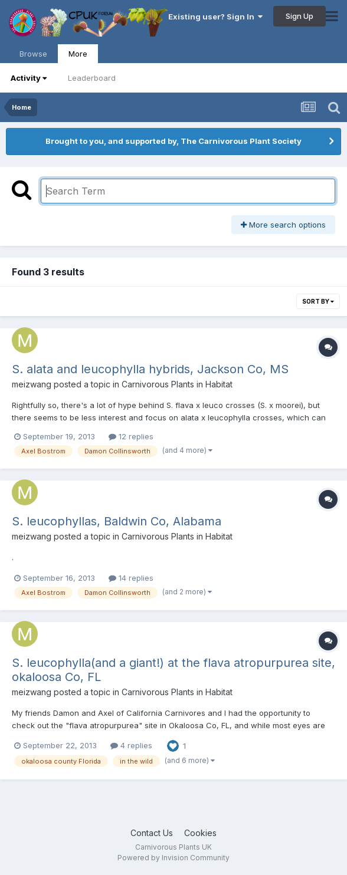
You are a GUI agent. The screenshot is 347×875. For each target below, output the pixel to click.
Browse (33, 53)
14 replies (131, 578)
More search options (283, 224)
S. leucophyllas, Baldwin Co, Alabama (116, 521)
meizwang (31, 384)
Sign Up (299, 16)
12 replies (131, 436)
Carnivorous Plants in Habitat (177, 384)
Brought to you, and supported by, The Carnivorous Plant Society (173, 141)
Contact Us (151, 833)
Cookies (200, 833)
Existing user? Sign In (215, 16)
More (77, 53)
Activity (29, 78)
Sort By (318, 301)
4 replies (131, 745)
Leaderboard (92, 78)
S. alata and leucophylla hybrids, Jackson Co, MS (150, 369)
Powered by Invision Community (173, 857)
